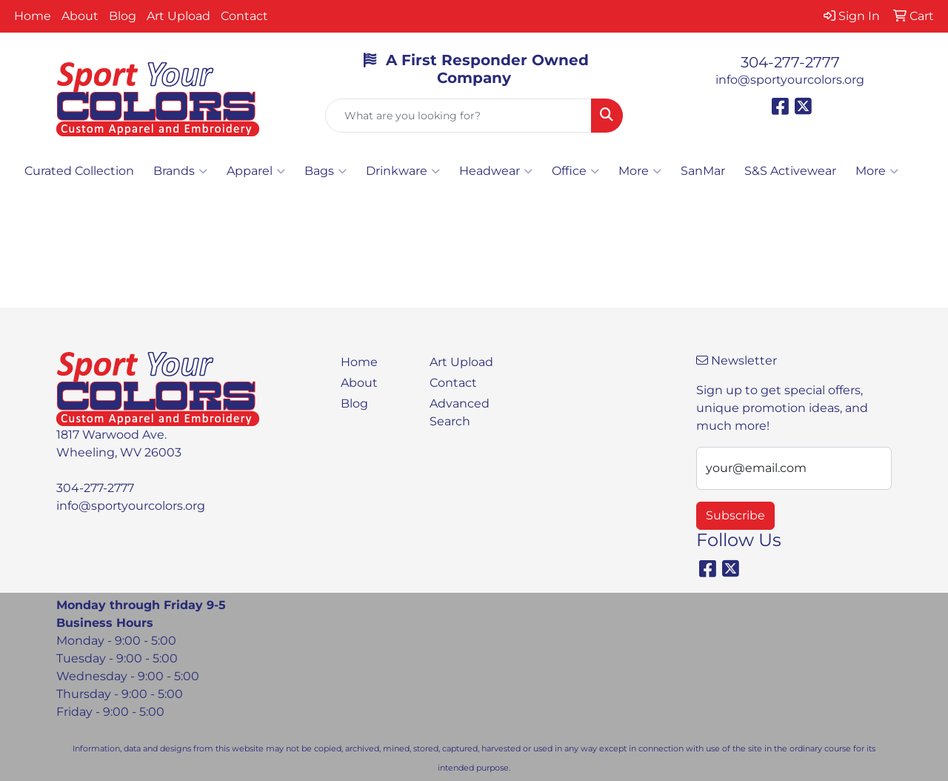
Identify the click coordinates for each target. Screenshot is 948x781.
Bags (325, 171)
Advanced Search (460, 412)
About (80, 16)
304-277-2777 (790, 62)
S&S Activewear (790, 171)
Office (575, 171)
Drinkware (403, 171)
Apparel (256, 171)
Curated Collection (79, 171)
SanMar (703, 171)
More (639, 171)
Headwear (496, 171)
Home (32, 16)
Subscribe (735, 515)
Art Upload (178, 16)
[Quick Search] (458, 116)
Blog (122, 16)
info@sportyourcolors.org (789, 80)
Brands (180, 171)
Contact (244, 16)
